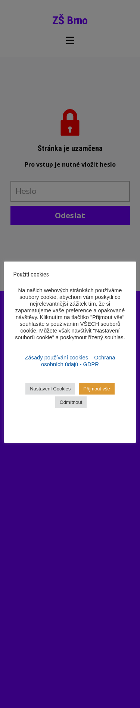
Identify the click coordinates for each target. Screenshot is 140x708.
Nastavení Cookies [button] (50, 389)
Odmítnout (71, 402)
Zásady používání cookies (57, 358)
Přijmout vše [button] (96, 389)
